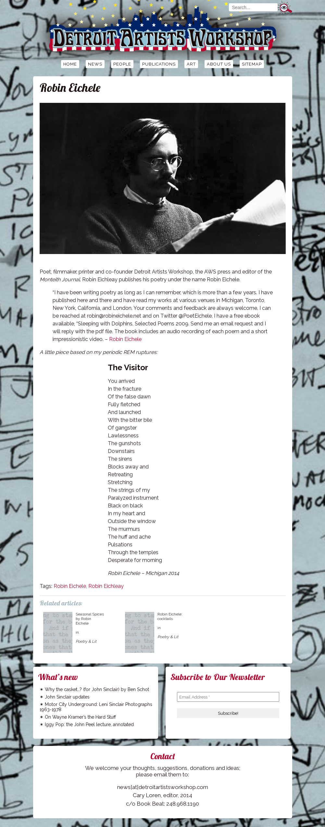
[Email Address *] (228, 697)
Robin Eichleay (106, 586)
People (122, 64)
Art (191, 64)
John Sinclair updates (67, 696)
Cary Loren (147, 795)
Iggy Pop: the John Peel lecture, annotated (89, 724)
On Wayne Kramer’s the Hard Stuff (80, 717)
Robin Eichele (125, 339)
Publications (159, 64)
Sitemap (252, 64)
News (95, 64)
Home (70, 64)
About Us (219, 64)
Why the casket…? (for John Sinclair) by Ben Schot (97, 689)
